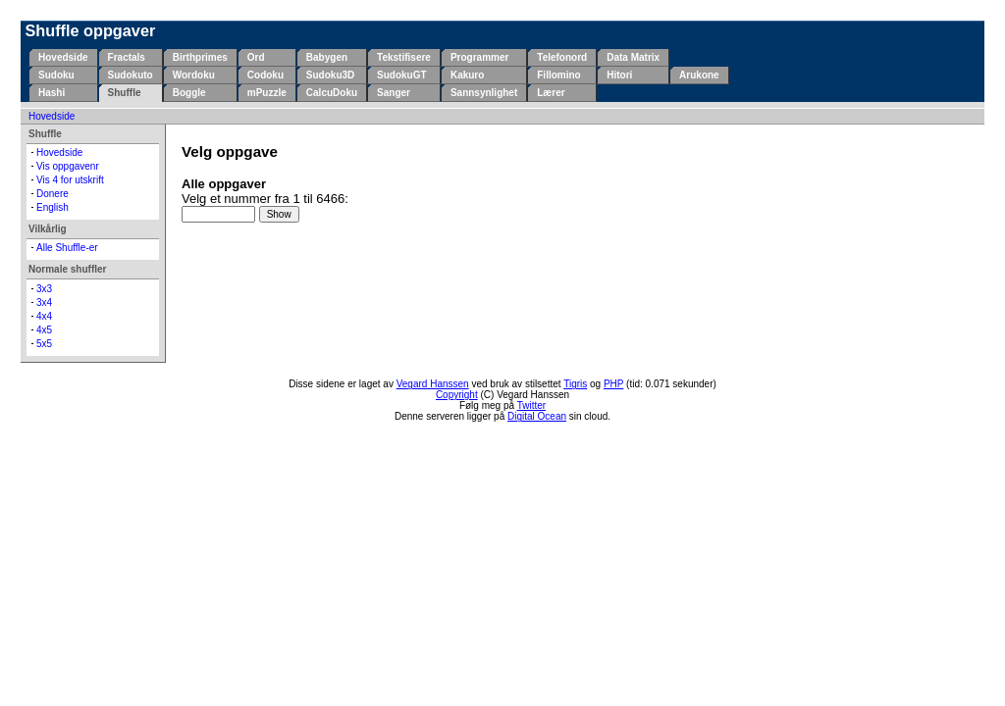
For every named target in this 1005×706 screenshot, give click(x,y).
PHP (613, 383)
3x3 (44, 288)
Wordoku (194, 75)
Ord (256, 57)
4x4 (44, 316)
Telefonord (562, 57)
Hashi (51, 92)
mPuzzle (267, 92)
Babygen (326, 57)
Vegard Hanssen (433, 383)
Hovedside (63, 57)
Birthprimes (200, 57)
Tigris (575, 383)
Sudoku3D (330, 75)
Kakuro (467, 75)
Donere (52, 193)
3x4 (44, 302)
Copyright (457, 394)
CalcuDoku (331, 92)
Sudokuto (130, 75)
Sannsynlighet (483, 92)
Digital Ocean (536, 416)
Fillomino (558, 75)
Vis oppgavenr (67, 166)
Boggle (189, 92)
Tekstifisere (404, 57)
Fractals (126, 57)
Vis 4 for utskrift (70, 180)
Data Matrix (633, 57)
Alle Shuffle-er (67, 247)
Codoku (265, 75)
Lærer (550, 92)
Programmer (479, 57)
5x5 (44, 343)
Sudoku (56, 75)
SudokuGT (402, 75)
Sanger (393, 92)
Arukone (699, 75)
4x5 (44, 330)
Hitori (619, 75)
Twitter (531, 405)
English (52, 207)
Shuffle (124, 92)
